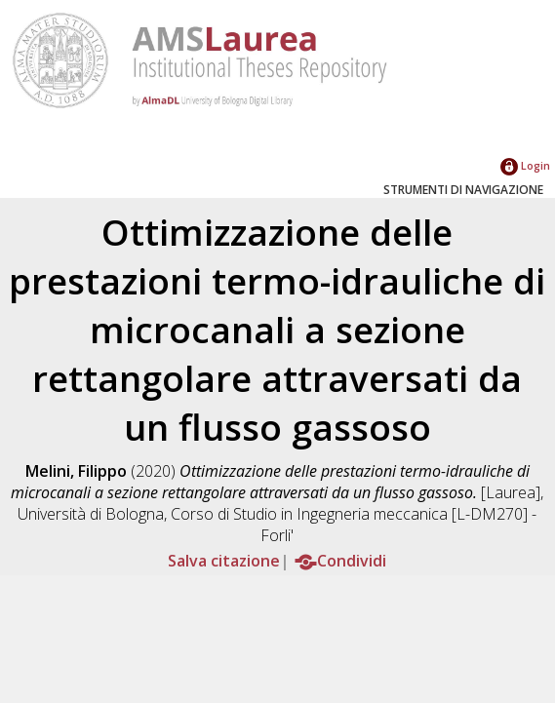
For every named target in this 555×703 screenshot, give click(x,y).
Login (525, 165)
